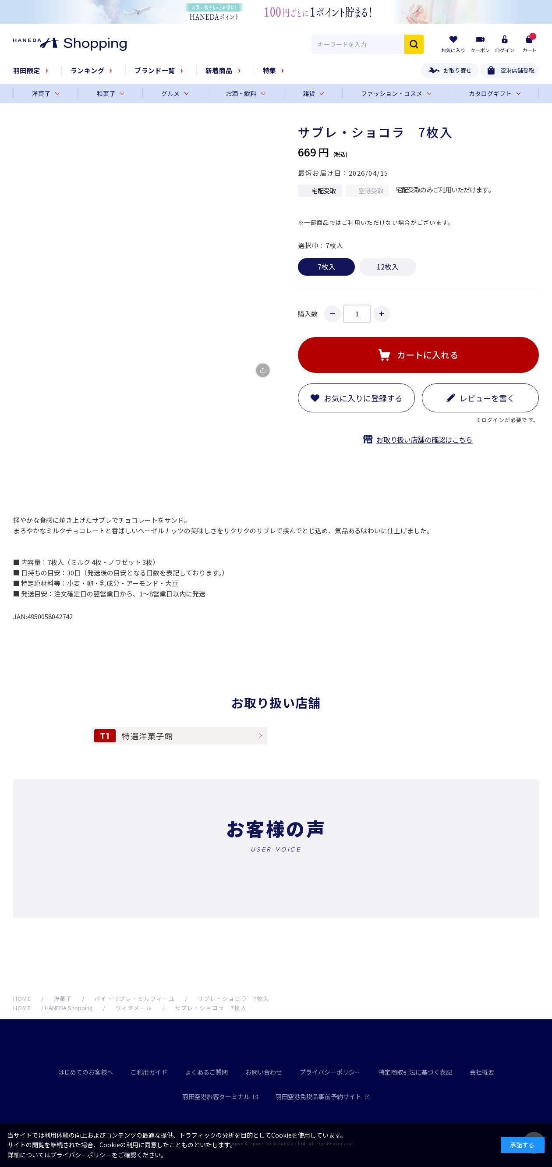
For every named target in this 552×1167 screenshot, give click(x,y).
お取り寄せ (457, 70)
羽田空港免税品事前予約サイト (323, 1096)
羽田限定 (26, 70)
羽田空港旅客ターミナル (220, 1096)
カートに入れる (427, 354)
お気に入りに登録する (363, 398)
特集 (269, 70)
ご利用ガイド (149, 1072)
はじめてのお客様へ (85, 1072)
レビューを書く (487, 398)
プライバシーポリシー (330, 1072)
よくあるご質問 (206, 1072)
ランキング (87, 70)
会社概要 (482, 1072)
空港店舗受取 (517, 70)
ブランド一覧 (154, 70)
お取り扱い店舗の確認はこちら (424, 439)
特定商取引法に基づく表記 (415, 1072)
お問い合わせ (263, 1072)
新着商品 (219, 70)
